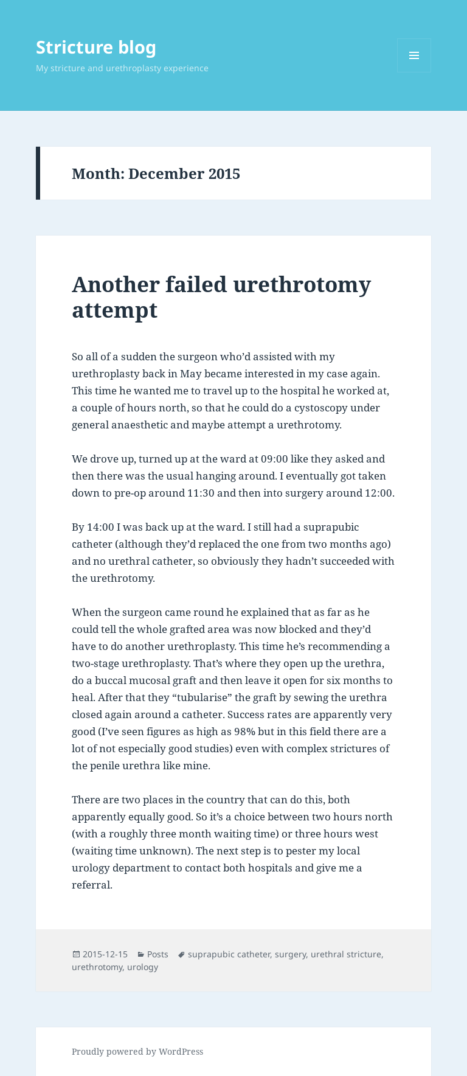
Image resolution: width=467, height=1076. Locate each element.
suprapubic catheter (229, 954)
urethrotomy (97, 967)
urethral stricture (346, 954)
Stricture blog (96, 46)
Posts (157, 954)
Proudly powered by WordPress (137, 1051)
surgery (290, 954)
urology (142, 967)
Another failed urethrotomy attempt (221, 297)
